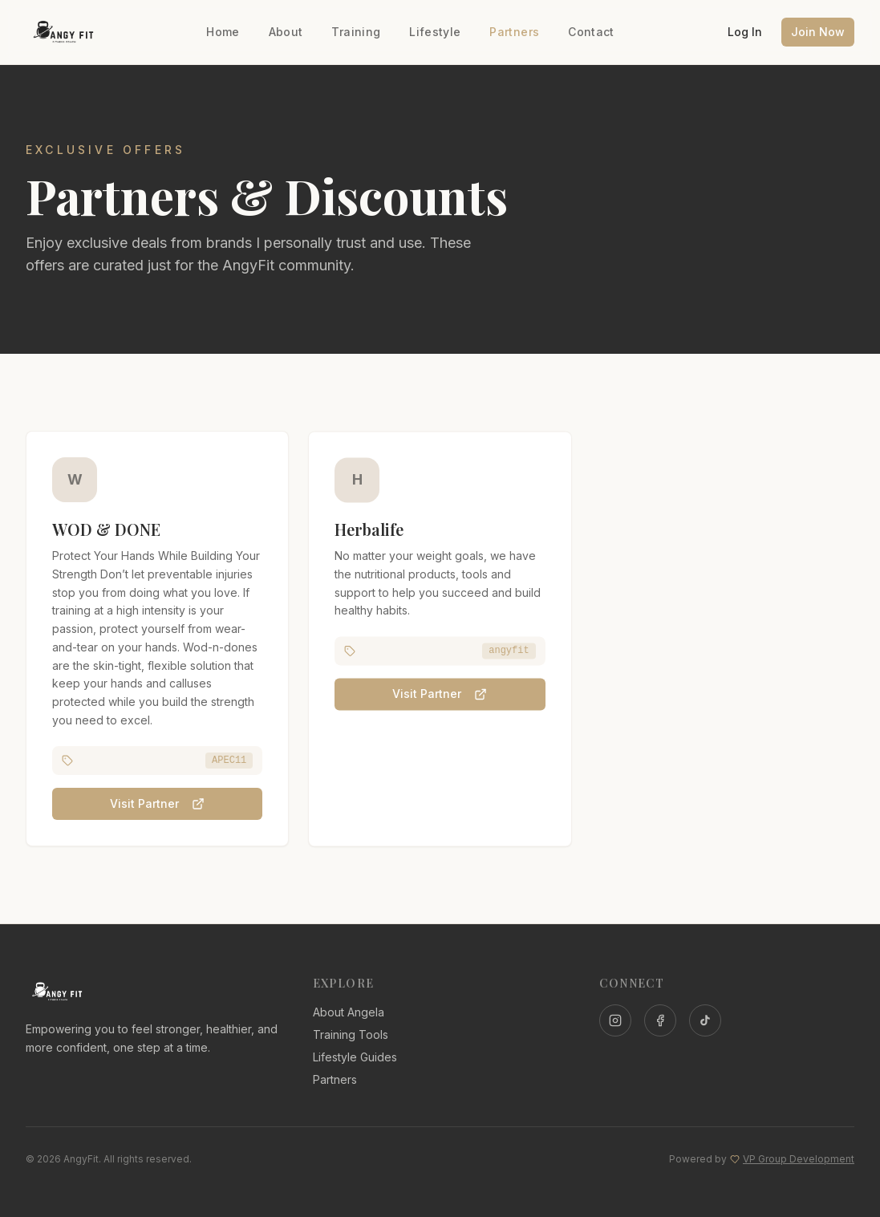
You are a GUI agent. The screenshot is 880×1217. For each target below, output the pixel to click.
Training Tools (350, 1034)
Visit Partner (157, 805)
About (286, 32)
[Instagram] (615, 1020)
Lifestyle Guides (355, 1057)
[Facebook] (660, 1020)
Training (355, 32)
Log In (745, 32)
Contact (591, 32)
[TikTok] (705, 1020)
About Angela (348, 1012)
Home (222, 32)
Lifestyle (434, 32)
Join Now (818, 32)
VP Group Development (798, 1159)
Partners (514, 32)
